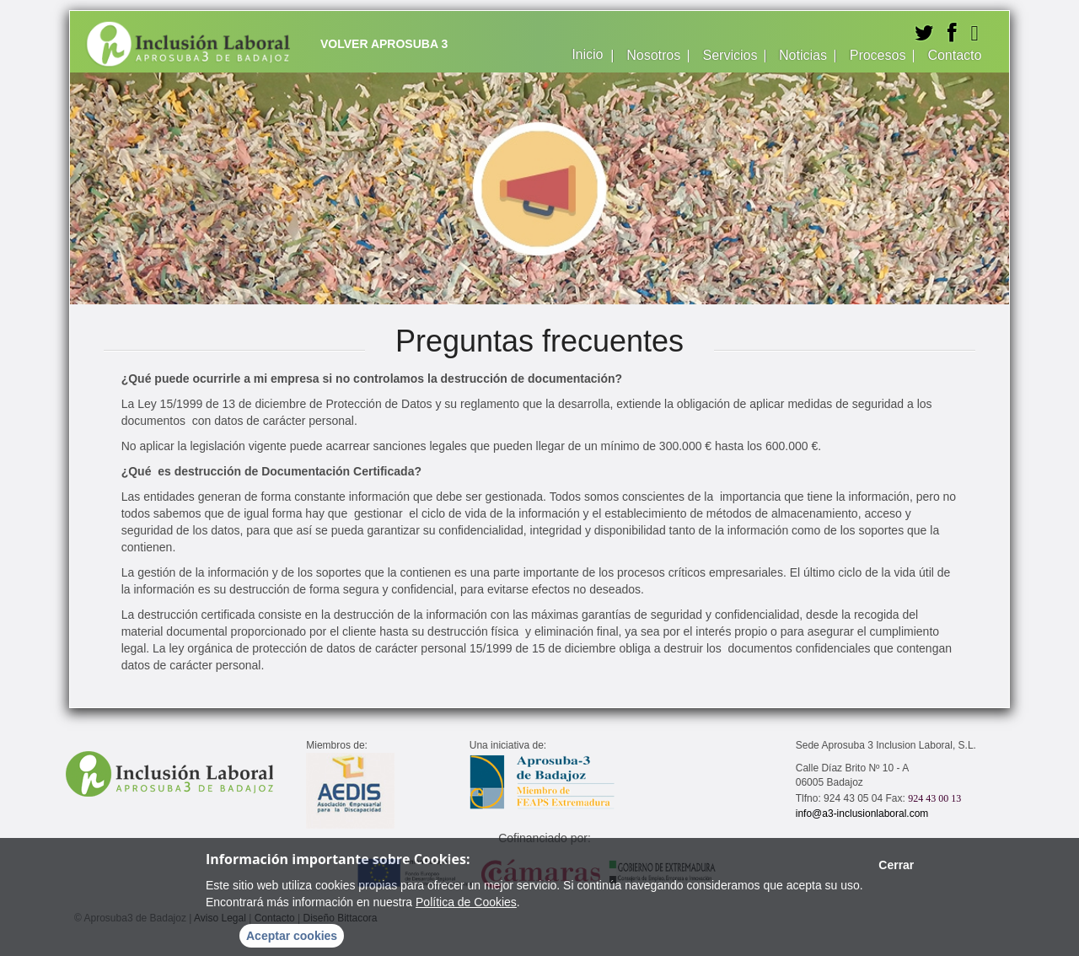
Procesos (876, 55)
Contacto (952, 55)
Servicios (728, 55)
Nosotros (651, 55)
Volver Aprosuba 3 (384, 44)
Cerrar (896, 865)
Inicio (586, 54)
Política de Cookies (466, 902)
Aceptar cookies (291, 936)
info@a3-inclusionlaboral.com (862, 813)
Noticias (801, 55)
